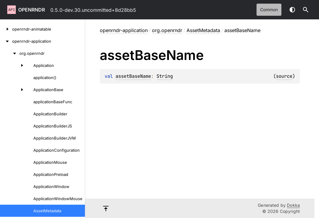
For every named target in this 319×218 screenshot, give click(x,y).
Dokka (293, 205)
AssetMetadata (203, 30)
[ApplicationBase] (13, 90)
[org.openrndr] (9, 53)
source (284, 76)
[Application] (13, 65)
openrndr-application (124, 30)
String (164, 76)
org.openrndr (167, 30)
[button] (306, 10)
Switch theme (292, 10)
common (269, 9)
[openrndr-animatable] (6, 29)
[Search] (306, 10)
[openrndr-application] (6, 41)
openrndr (31, 10)
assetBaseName (133, 76)
